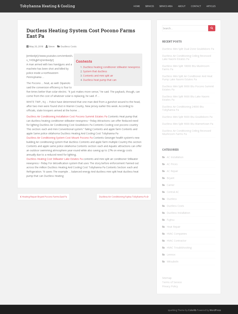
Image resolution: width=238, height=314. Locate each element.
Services (149, 6)
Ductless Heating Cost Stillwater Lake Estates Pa (54, 159)
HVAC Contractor (176, 240)
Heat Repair (173, 226)
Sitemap (167, 278)
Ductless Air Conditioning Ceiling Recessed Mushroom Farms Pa (186, 132)
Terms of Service (172, 282)
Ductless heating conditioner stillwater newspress (111, 67)
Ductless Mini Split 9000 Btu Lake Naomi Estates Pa (185, 98)
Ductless (172, 199)
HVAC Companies (177, 233)
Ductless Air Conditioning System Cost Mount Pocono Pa (59, 137)
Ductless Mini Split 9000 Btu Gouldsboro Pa (187, 116)
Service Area (166, 6)
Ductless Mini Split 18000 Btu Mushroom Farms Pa (185, 67)
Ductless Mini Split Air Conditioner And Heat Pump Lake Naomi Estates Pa (187, 77)
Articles (211, 6)
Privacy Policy (170, 286)
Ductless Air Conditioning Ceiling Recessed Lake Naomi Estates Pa (186, 57)
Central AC (173, 192)
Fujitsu (170, 219)
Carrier (170, 185)
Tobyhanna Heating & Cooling (47, 6)
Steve (51, 46)
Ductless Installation (178, 212)
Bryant (170, 178)
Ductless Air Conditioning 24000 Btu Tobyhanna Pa (183, 108)
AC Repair (172, 171)
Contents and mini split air (98, 75)
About (182, 6)
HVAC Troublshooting (179, 247)
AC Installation (175, 157)
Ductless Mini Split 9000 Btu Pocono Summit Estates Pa (188, 88)
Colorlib (192, 310)
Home (137, 6)
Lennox (171, 254)
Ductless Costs (69, 46)
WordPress (215, 310)
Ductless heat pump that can (99, 80)
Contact (196, 6)
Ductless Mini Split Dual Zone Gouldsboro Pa (188, 48)
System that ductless (95, 71)
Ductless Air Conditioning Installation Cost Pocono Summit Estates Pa (66, 116)
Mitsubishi (172, 261)
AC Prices (172, 164)
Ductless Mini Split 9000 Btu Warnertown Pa (187, 123)
